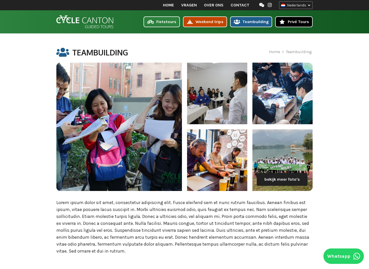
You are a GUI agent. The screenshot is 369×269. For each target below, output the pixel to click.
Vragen (189, 5)
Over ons (213, 5)
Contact (239, 5)
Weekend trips (205, 21)
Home (168, 5)
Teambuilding (251, 21)
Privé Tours (294, 21)
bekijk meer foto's (282, 179)
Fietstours (161, 21)
